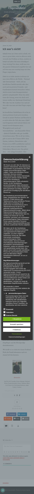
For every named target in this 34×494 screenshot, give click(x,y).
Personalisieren (17, 334)
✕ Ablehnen (17, 330)
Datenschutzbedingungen (17, 337)
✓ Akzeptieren (17, 319)
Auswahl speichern (16, 324)
